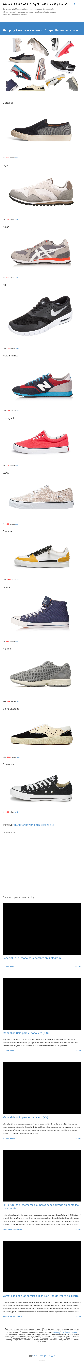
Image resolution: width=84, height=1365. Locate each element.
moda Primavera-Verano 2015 (26, 825)
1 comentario (8, 966)
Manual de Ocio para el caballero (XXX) (26, 1033)
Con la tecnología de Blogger (42, 1356)
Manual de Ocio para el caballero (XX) (25, 1117)
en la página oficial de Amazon (65, 1333)
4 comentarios (9, 1138)
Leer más (77, 966)
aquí (16, 158)
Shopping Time (47, 825)
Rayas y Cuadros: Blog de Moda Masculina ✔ (35, 4)
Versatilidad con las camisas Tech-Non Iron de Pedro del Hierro (41, 1295)
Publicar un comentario (12, 1229)
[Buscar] (74, 4)
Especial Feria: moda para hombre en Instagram (32, 958)
